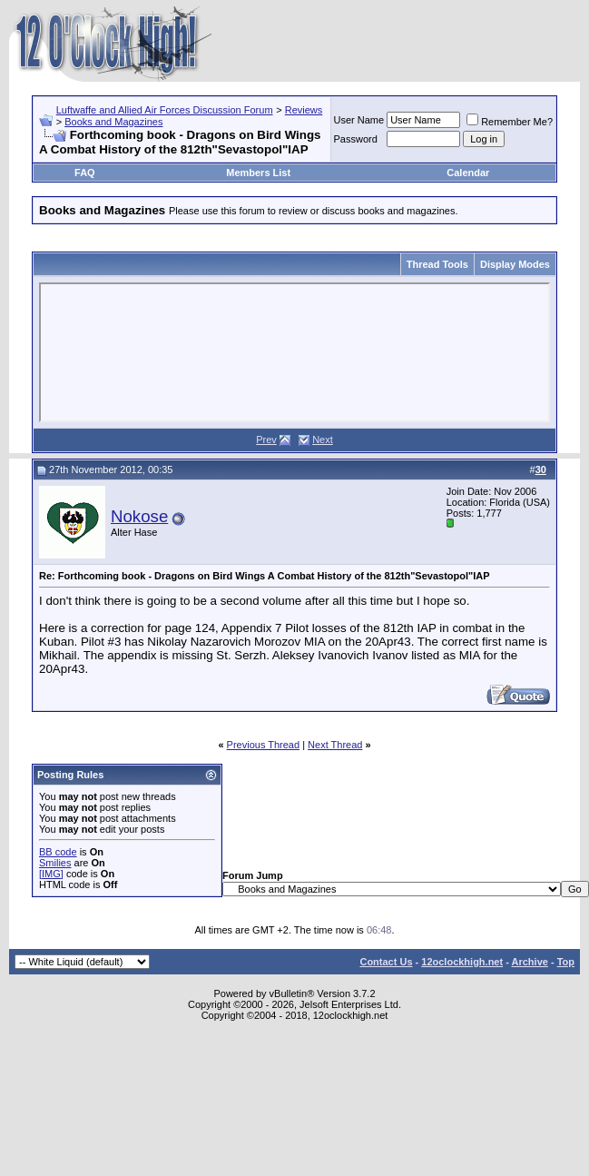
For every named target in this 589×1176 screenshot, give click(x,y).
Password (356, 138)
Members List (258, 172)
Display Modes (515, 264)
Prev (266, 439)
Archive (530, 961)
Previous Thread (263, 744)
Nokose (139, 516)
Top (565, 961)
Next (322, 439)
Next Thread (335, 744)
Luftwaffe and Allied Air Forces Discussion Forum (164, 109)
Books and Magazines (113, 121)
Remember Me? (509, 121)
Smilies (55, 862)
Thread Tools (437, 264)
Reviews (304, 109)
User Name (359, 119)
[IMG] (51, 873)
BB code (58, 851)
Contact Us (385, 961)
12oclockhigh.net (462, 961)
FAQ (84, 172)
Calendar (468, 172)
